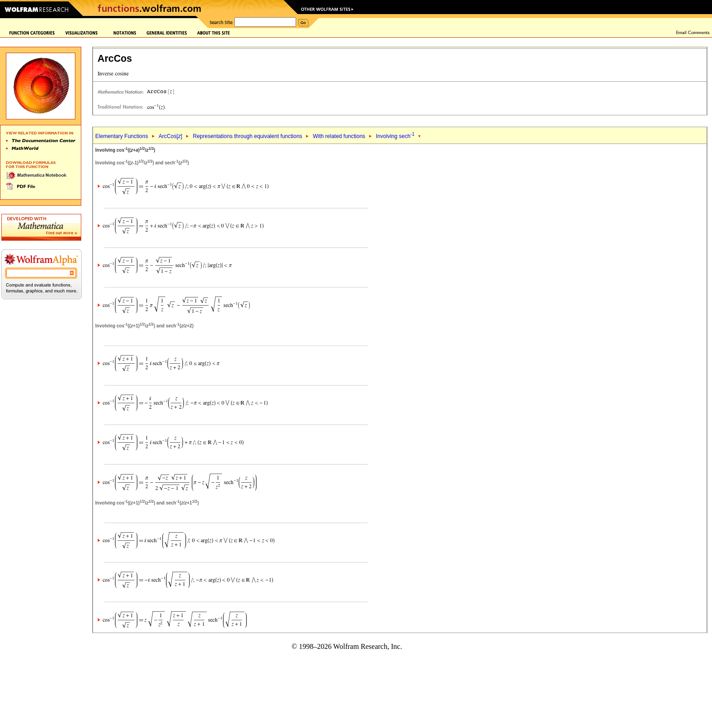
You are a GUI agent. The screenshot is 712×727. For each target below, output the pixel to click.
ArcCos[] (170, 136)
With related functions (339, 136)
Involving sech (395, 136)
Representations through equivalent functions (247, 136)
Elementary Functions (121, 136)
